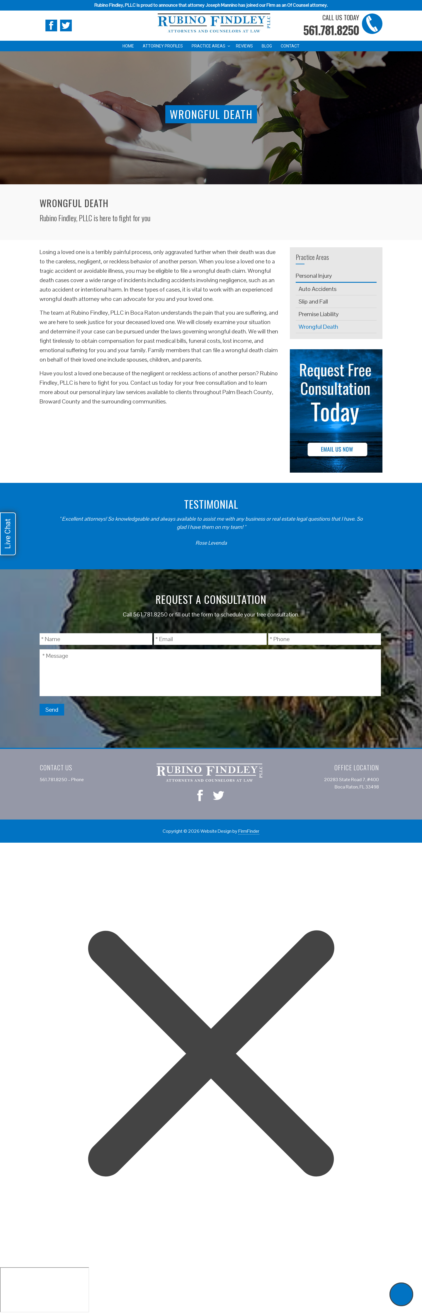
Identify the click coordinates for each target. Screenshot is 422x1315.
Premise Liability (319, 314)
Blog (267, 46)
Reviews (244, 46)
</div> (44, 1289)
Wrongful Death (318, 327)
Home (128, 46)
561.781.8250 (331, 30)
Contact (290, 46)
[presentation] (336, 710)
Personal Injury (314, 276)
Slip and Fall (313, 301)
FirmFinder (248, 831)
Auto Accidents (317, 289)
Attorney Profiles (163, 46)
